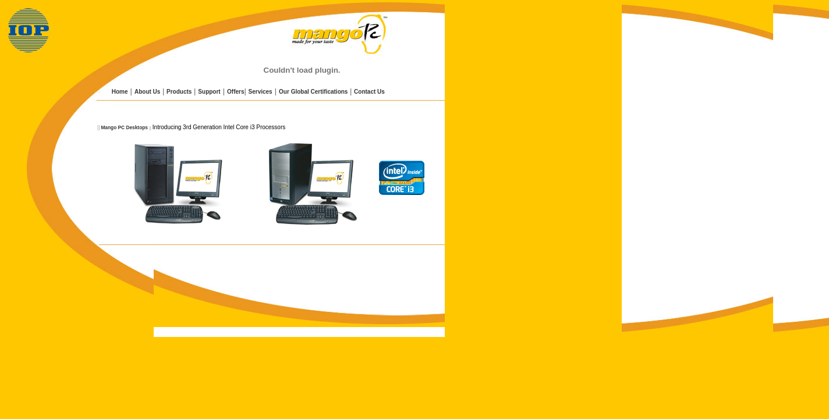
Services (260, 91)
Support (209, 91)
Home (119, 91)
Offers (235, 91)
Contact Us (369, 91)
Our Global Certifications (313, 91)
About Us (147, 91)
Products (179, 91)
